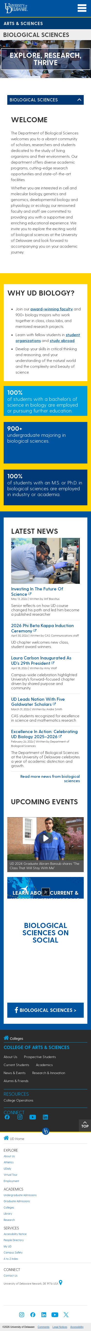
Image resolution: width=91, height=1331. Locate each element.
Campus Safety (13, 1252)
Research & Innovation (48, 1073)
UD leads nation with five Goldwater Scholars (38, 701)
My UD (7, 1246)
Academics (44, 1065)
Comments (43, 1327)
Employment (11, 1180)
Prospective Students (40, 1057)
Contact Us (10, 1275)
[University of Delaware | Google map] (60, 1283)
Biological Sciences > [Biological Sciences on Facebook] (45, 1010)
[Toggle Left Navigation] (79, 100)
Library (8, 1213)
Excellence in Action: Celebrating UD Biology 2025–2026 (44, 734)
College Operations (18, 1100)
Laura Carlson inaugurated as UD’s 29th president (41, 660)
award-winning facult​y (51, 308)
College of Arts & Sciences (36, 1047)
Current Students (16, 1065)
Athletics (9, 1162)
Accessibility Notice (15, 1233)
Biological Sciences (34, 99)
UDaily (7, 1168)
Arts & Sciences (23, 23)
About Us (10, 1057)
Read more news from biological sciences (50, 778)
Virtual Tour (10, 1174)
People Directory (14, 1240)
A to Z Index (11, 1258)
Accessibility (76, 1327)
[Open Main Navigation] (82, 8)
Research (9, 1219)
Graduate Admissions (17, 1201)
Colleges (9, 1207)
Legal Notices (59, 1327)
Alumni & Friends (16, 1081)
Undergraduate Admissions (20, 1195)
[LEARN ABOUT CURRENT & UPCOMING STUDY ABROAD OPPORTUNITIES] (45, 888)
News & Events (14, 1073)
